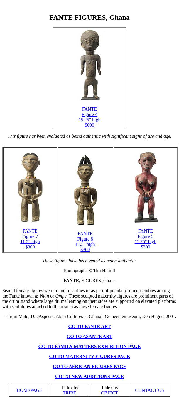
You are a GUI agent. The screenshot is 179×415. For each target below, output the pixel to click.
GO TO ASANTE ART (89, 336)
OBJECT (109, 392)
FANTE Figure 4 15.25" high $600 (90, 117)
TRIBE (69, 392)
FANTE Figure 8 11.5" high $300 (85, 241)
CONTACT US (149, 390)
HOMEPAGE (29, 390)
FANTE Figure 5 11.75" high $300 (145, 238)
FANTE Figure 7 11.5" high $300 (30, 238)
